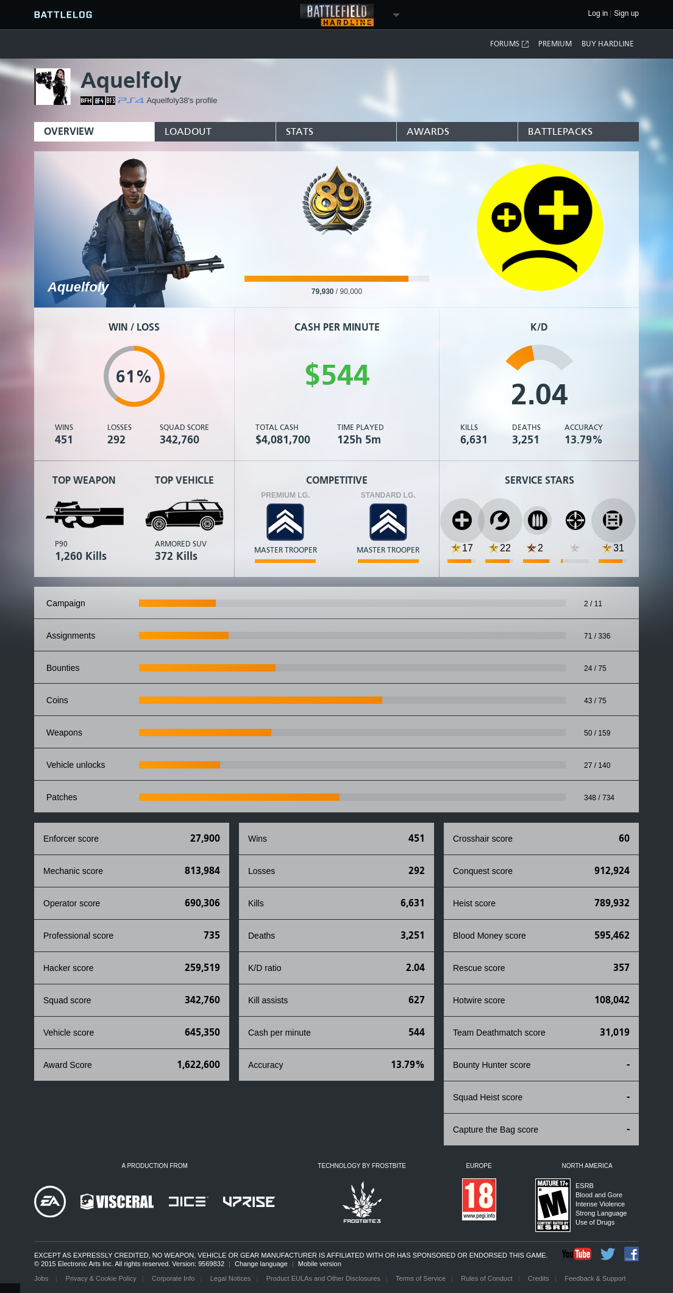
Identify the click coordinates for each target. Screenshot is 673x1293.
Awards (428, 131)
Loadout (188, 131)
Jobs (42, 1278)
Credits (538, 1278)
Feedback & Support (594, 1278)
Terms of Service (421, 1278)
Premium (555, 44)
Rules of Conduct (486, 1278)
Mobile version (319, 1263)
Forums (510, 44)
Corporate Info (173, 1278)
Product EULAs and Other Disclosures (323, 1278)
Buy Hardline (608, 44)
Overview (69, 131)
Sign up (626, 14)
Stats (299, 131)
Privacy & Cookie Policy (101, 1278)
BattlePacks (560, 131)
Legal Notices (230, 1278)
